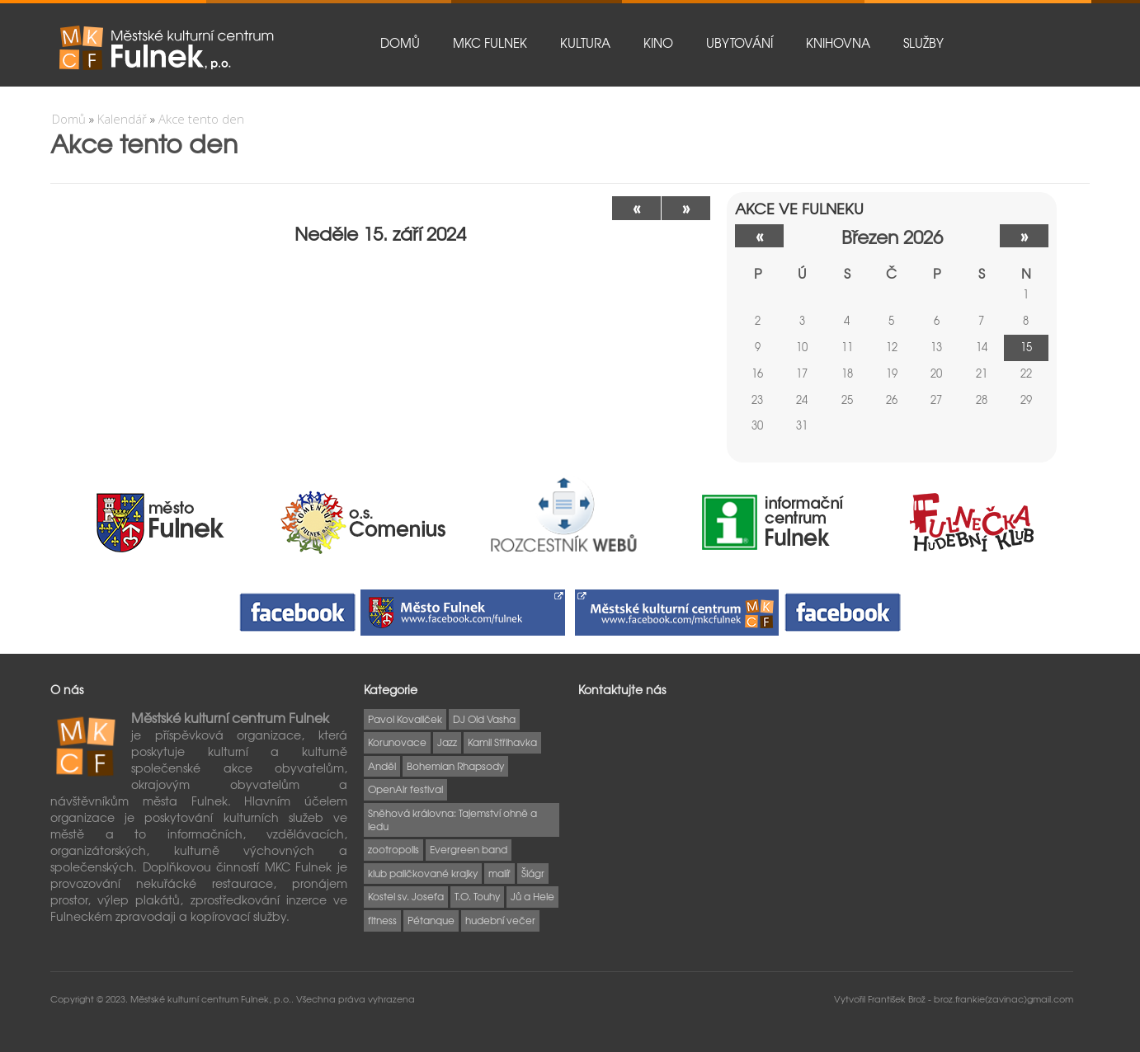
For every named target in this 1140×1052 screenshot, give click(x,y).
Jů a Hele (532, 896)
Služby (923, 43)
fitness (382, 920)
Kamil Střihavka (502, 742)
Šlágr (532, 873)
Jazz (447, 742)
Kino (658, 43)
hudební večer (500, 920)
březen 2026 (892, 236)
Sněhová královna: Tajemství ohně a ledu (452, 819)
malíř (499, 873)
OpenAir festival (405, 789)
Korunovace (397, 742)
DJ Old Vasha (484, 719)
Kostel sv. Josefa (406, 896)
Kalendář (122, 118)
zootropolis (393, 849)
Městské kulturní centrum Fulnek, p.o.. (213, 998)
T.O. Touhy (477, 896)
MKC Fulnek (490, 43)
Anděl (382, 765)
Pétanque (431, 920)
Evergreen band (468, 849)
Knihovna (838, 43)
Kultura (585, 43)
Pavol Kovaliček (405, 719)
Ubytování (739, 43)
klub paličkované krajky (423, 873)
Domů (400, 43)
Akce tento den (201, 118)
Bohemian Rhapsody (455, 765)
